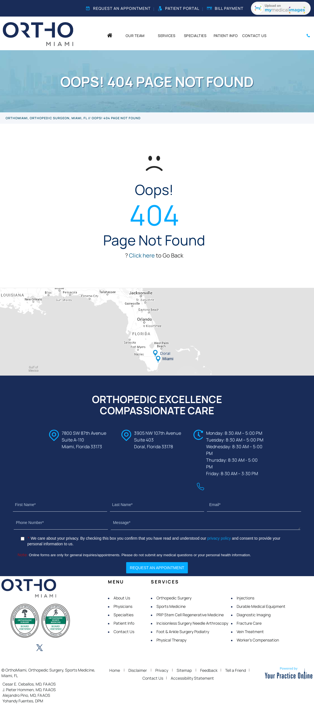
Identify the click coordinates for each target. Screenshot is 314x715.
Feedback (209, 670)
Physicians (123, 606)
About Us (122, 598)
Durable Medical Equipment (261, 606)
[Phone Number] (61, 523)
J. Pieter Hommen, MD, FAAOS (29, 689)
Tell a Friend (235, 670)
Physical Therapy (171, 640)
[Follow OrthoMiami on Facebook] (8, 648)
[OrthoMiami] (38, 34)
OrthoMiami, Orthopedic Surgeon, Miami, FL (46, 118)
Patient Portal (178, 8)
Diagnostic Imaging (254, 614)
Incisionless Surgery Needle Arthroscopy (192, 623)
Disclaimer (137, 670)
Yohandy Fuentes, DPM (23, 700)
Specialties (123, 614)
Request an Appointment (118, 8)
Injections (245, 598)
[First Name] (60, 505)
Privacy (161, 670)
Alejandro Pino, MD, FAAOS (26, 695)
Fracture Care (249, 623)
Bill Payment (225, 8)
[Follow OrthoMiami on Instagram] (55, 648)
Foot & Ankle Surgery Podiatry (182, 631)
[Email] (254, 505)
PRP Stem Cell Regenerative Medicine (190, 614)
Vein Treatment (250, 631)
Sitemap (184, 670)
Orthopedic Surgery (173, 598)
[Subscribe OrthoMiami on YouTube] (70, 648)
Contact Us (124, 631)
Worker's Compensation (258, 640)
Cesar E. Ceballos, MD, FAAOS (29, 684)
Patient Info (124, 623)
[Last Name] (157, 505)
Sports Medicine (171, 606)
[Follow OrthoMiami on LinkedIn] (24, 648)
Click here (142, 255)
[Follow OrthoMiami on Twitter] (39, 648)
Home (114, 670)
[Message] (205, 523)
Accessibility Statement (192, 678)
